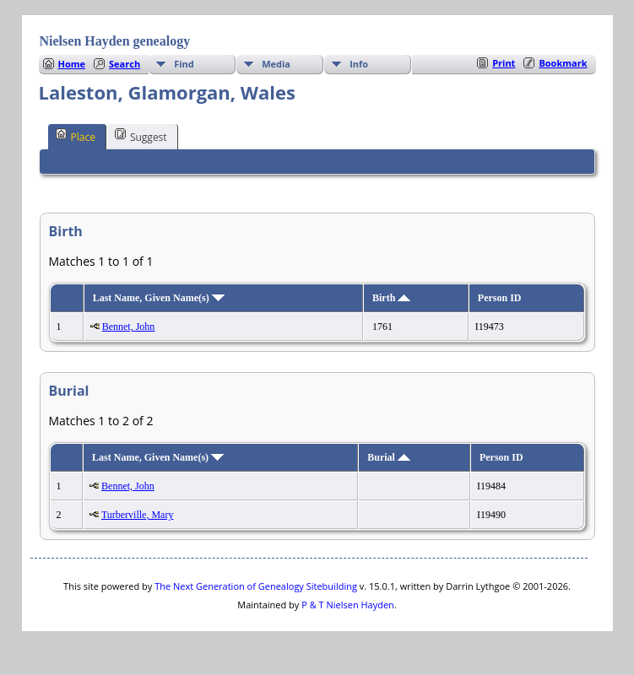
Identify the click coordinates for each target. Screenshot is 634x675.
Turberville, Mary (137, 515)
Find (184, 63)
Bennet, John (128, 326)
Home (72, 63)
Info (359, 63)
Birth (391, 298)
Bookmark (563, 63)
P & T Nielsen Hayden (347, 604)
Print (503, 63)
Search (124, 63)
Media (276, 63)
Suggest (141, 135)
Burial (388, 457)
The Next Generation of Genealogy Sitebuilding (255, 586)
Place (75, 135)
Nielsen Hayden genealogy (115, 41)
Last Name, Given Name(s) (159, 298)
